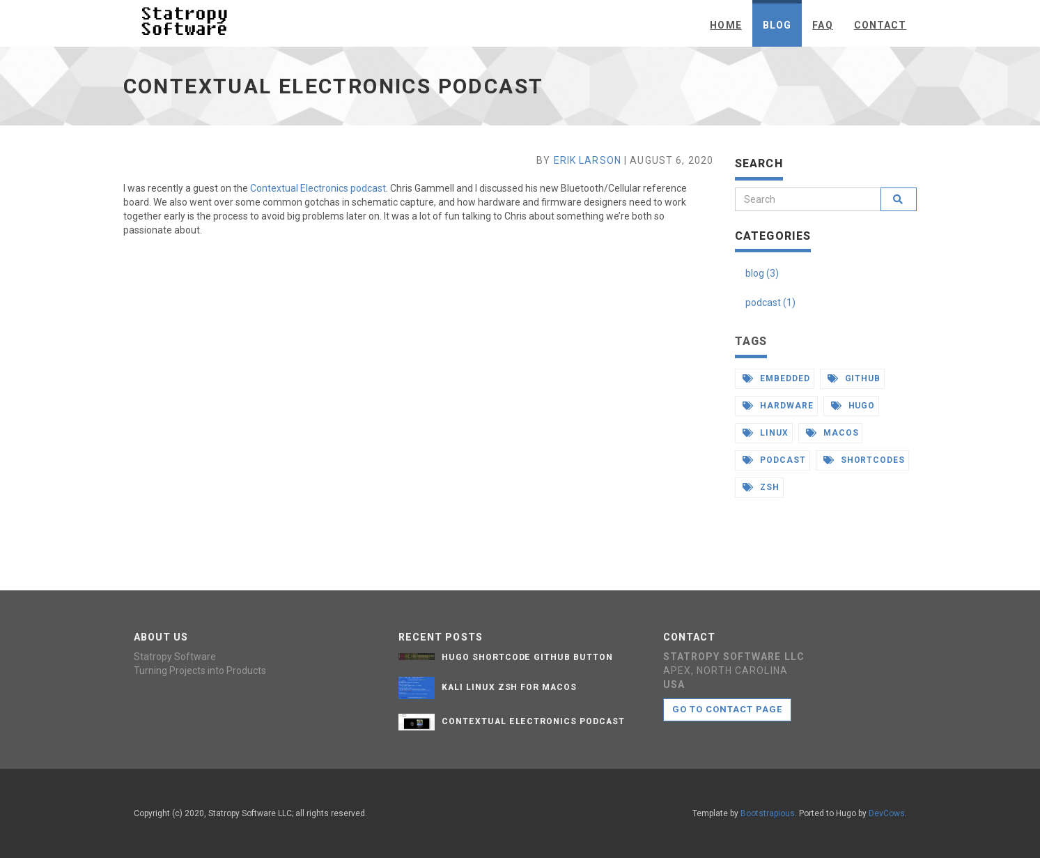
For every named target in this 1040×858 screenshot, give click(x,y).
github (854, 378)
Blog (777, 25)
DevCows (887, 813)
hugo (853, 406)
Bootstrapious (767, 813)
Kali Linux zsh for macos (509, 687)
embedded (776, 378)
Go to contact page (727, 709)
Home (725, 25)
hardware (778, 406)
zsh (761, 487)
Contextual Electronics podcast (318, 188)
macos (832, 433)
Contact (880, 25)
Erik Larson (587, 160)
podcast (774, 460)
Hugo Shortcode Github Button (527, 657)
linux (766, 433)
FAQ (822, 25)
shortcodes (864, 460)
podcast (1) (770, 302)
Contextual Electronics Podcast (533, 721)
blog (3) (762, 273)
